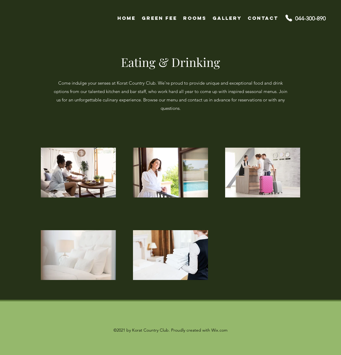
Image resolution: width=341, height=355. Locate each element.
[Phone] (289, 18)
